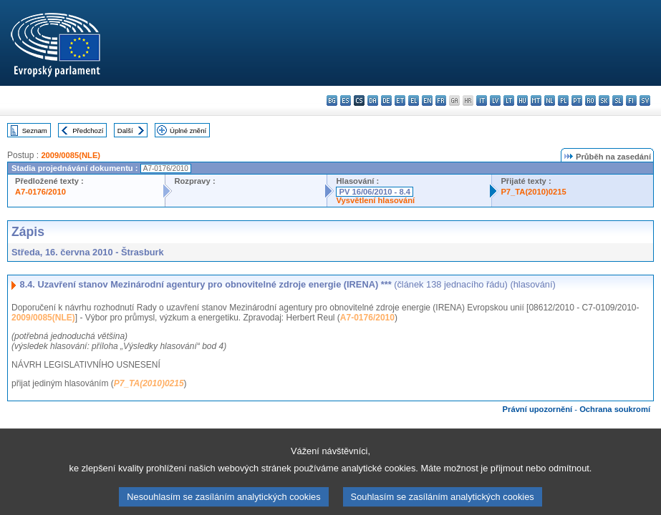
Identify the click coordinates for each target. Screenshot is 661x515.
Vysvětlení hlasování (375, 200)
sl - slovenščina (617, 100)
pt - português (576, 100)
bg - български (332, 100)
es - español (345, 100)
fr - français (440, 100)
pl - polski (563, 100)
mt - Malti (536, 100)
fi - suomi (631, 100)
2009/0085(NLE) (70, 155)
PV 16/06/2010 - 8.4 (374, 191)
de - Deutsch (386, 100)
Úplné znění (188, 130)
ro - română (590, 100)
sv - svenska (645, 100)
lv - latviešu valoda (495, 100)
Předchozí (87, 130)
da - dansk (372, 100)
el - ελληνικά (413, 100)
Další (125, 130)
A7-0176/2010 (40, 191)
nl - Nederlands (549, 100)
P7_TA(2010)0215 (533, 191)
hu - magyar (522, 100)
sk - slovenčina (604, 100)
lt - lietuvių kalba (508, 100)
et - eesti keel (400, 100)
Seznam (34, 130)
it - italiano (481, 100)
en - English (427, 100)
